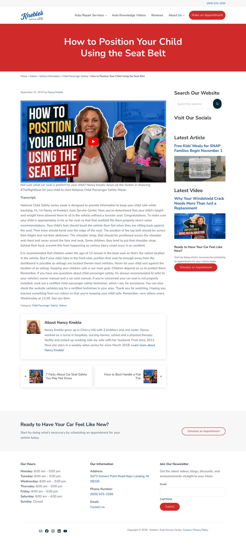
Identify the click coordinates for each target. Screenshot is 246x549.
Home (23, 84)
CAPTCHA (166, 508)
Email (163, 493)
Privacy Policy (200, 539)
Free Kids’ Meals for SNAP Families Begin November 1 (199, 157)
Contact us (97, 516)
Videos (33, 84)
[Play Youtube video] (93, 150)
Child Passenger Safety (75, 84)
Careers (187, 539)
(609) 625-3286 (216, 3)
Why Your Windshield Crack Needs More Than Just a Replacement (199, 211)
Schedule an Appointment (196, 276)
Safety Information (49, 84)
